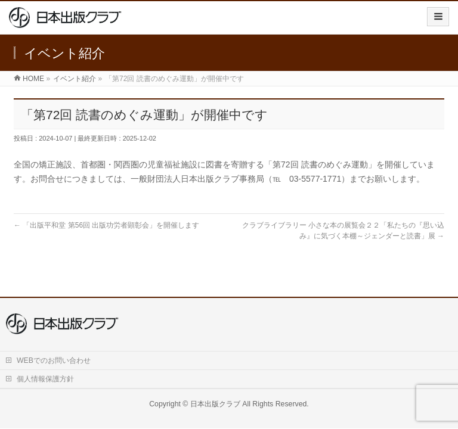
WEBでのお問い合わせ (54, 360)
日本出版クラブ (215, 404)
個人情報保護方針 (45, 379)
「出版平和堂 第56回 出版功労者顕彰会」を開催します (106, 225)
